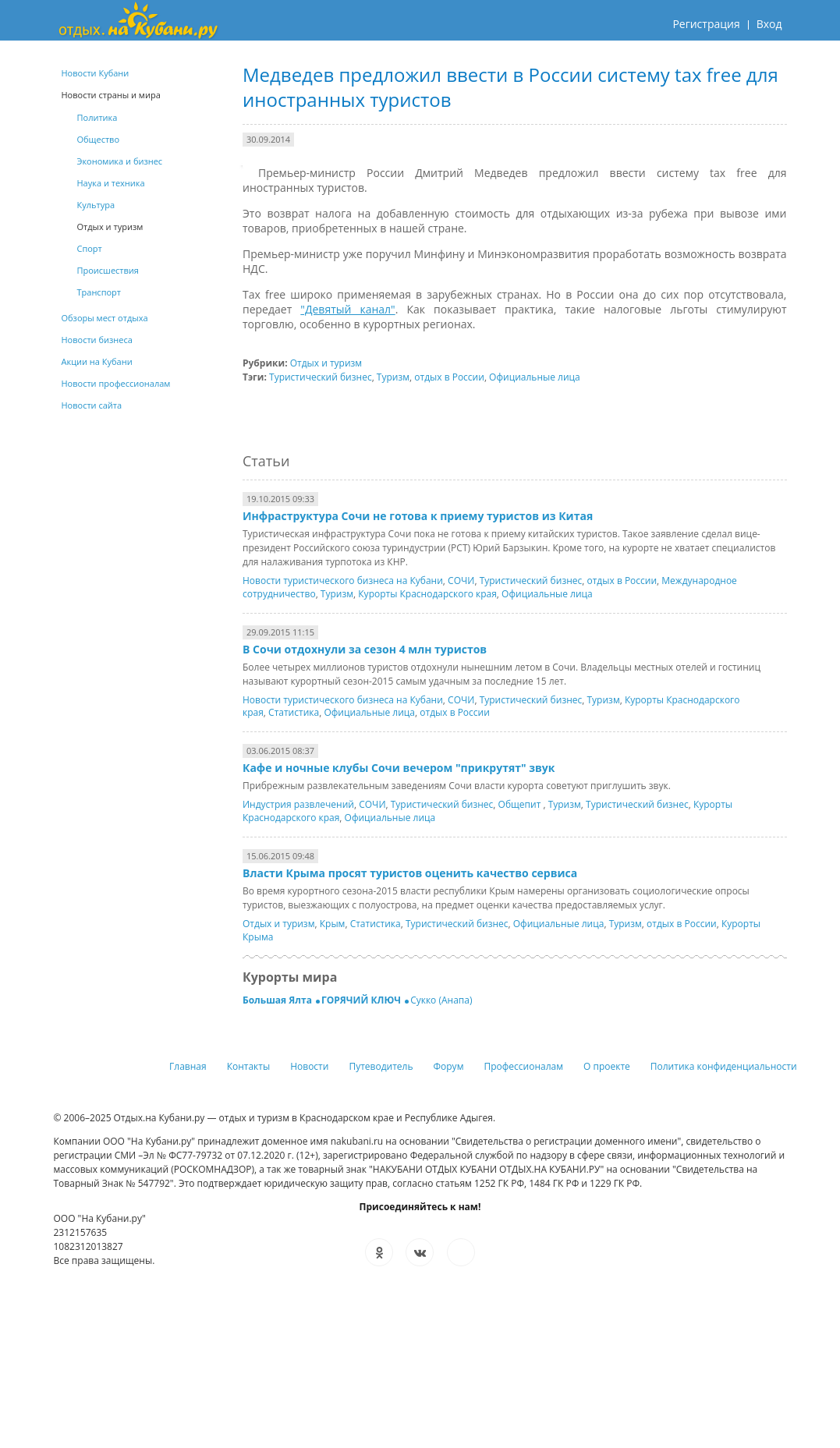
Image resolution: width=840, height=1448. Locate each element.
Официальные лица (534, 377)
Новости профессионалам (116, 383)
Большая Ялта (278, 1000)
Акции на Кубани (97, 361)
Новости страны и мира (111, 95)
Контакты (249, 1066)
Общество (98, 139)
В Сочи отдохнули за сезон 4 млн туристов (365, 649)
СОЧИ (461, 580)
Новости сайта (92, 405)
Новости (309, 1066)
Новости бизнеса (97, 339)
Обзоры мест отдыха (105, 318)
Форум (449, 1066)
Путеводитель (381, 1066)
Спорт (89, 248)
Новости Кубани (95, 73)
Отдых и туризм (326, 363)
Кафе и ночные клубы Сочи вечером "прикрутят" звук (399, 767)
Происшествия (108, 270)
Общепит (521, 804)
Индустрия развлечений (298, 804)
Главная (188, 1066)
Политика (97, 117)
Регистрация (705, 23)
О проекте (606, 1066)
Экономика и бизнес (120, 161)
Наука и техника (111, 183)
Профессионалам (523, 1066)
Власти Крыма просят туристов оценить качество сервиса (410, 873)
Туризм (393, 377)
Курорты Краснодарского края (427, 593)
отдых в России (449, 377)
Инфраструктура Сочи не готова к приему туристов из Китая (418, 515)
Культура (96, 205)
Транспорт (99, 292)
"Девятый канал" (347, 309)
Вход (769, 23)
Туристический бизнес (320, 377)
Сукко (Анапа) (441, 1000)
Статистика (293, 712)
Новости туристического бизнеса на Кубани (343, 580)
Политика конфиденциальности (723, 1066)
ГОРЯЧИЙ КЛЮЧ (362, 1000)
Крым (333, 923)
